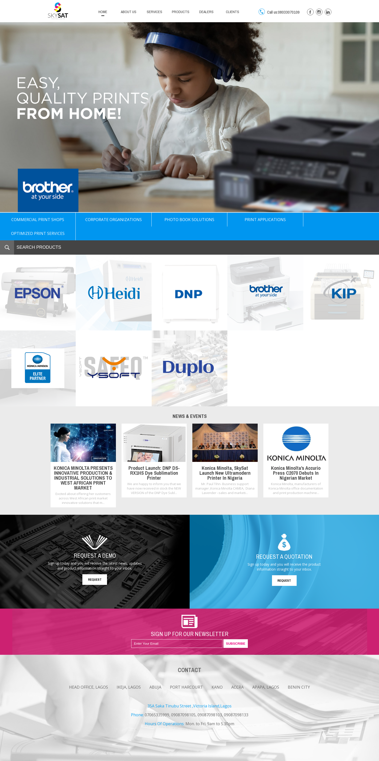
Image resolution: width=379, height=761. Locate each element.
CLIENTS (232, 12)
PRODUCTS (180, 12)
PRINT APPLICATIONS (265, 219)
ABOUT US (128, 12)
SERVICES (154, 12)
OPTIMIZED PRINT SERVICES (341, 219)
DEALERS (206, 12)
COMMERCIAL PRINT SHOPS (37, 219)
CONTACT (101, 757)
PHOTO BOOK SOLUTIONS (189, 219)
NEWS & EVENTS (59, 757)
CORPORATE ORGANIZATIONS (113, 219)
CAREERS (82, 757)
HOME (102, 12)
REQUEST (95, 566)
